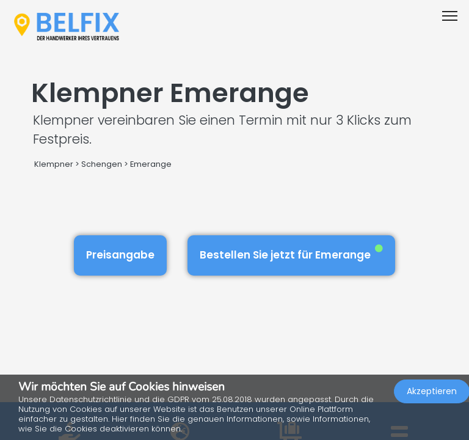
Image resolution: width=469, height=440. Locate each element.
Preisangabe (120, 255)
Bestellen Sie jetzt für (291, 253)
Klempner (53, 164)
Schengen (101, 164)
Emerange (151, 164)
